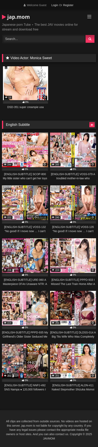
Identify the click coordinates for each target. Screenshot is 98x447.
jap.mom (16, 16)
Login (54, 5)
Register (68, 5)
